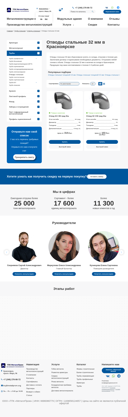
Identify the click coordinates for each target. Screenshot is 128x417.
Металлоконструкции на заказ (26, 18)
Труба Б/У (23, 92)
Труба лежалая (14, 94)
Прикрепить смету (24, 166)
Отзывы (114, 18)
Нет (46, 19)
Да (41, 19)
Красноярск (44, 9)
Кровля (24, 100)
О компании (95, 18)
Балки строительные (85, 382)
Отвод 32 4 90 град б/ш (59, 125)
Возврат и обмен (33, 401)
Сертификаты (31, 391)
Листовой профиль (24, 105)
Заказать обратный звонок (113, 379)
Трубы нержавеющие (85, 385)
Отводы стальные (16, 84)
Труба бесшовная (15, 70)
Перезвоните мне (112, 12)
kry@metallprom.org (12, 395)
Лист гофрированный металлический (24, 122)
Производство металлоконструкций (29, 24)
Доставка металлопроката (62, 400)
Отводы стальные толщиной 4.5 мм (90, 84)
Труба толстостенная (16, 86)
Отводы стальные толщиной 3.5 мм (62, 84)
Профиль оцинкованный (24, 128)
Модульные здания (69, 18)
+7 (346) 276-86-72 (83, 8)
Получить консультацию (24, 283)
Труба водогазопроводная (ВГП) (20, 73)
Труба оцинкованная (16, 76)
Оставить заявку (96, 186)
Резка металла (57, 391)
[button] (121, 261)
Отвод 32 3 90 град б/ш (96, 125)
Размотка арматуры (59, 382)
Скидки (92, 24)
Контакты (114, 24)
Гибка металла (57, 378)
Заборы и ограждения (24, 116)
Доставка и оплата (34, 394)
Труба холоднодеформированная (21, 78)
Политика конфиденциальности (109, 391)
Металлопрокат (24, 57)
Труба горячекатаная (16, 89)
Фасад (24, 111)
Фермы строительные (85, 378)
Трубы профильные (23, 68)
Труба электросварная (17, 81)
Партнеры (30, 398)
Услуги (67, 24)
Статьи (29, 404)
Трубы (24, 62)
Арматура (24, 52)
